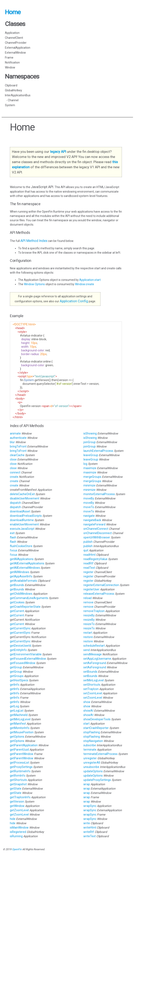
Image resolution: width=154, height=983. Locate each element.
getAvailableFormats (23, 580)
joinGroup (89, 442)
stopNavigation (93, 741)
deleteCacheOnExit (22, 494)
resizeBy (89, 615)
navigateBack (92, 520)
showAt (88, 710)
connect (15, 472)
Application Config (74, 301)
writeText (89, 836)
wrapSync (89, 806)
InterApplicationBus (17, 95)
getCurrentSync (20, 628)
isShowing (90, 433)
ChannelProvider (16, 42)
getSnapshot (18, 784)
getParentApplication (24, 745)
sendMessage (92, 654)
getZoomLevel (19, 810)
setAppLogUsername (97, 658)
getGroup (16, 667)
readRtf (88, 563)
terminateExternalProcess (100, 754)
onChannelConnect (95, 528)
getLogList (16, 710)
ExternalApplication (17, 47)
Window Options (35, 284)
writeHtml (89, 827)
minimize (89, 485)
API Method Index (33, 241)
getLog (14, 706)
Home (13, 12)
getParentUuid (19, 749)
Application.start (90, 279)
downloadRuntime (22, 520)
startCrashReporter (96, 728)
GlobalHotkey (13, 90)
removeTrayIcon (94, 611)
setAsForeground (94, 663)
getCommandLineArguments (29, 598)
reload (87, 598)
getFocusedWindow (22, 663)
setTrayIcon (91, 689)
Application (12, 32)
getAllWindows (19, 572)
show (86, 702)
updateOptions (93, 771)
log (85, 463)
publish (88, 541)
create (14, 476)
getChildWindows (21, 593)
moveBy (88, 498)
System (10, 105)
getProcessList (19, 762)
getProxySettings (21, 767)
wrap (86, 784)
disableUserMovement (24, 498)
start (86, 723)
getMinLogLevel (20, 719)
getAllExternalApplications (27, 563)
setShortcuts (91, 684)
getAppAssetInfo (21, 576)
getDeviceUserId (20, 645)
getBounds (17, 585)
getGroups (16, 676)
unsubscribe (91, 767)
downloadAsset (20, 511)
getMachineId (19, 715)
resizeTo (89, 624)
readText (89, 567)
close (13, 459)
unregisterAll (91, 762)
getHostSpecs (19, 680)
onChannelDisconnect (97, 533)
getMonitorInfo (19, 728)
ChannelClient (14, 37)
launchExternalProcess (98, 450)
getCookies (17, 602)
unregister (90, 758)
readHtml (89, 554)
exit (12, 533)
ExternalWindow (15, 52)
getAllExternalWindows (25, 567)
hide (12, 819)
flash (13, 537)
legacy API (58, 152)
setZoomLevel (92, 693)
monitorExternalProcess (99, 494)
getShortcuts (18, 780)
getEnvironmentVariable (26, 654)
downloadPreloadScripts (26, 515)
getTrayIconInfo (20, 797)
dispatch (15, 502)
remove (88, 602)
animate (15, 433)
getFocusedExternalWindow (28, 658)
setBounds (90, 671)
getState (15, 788)
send (86, 650)
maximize (89, 468)
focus (13, 550)
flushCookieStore (21, 546)
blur (12, 442)
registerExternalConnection (101, 585)
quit (85, 550)
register (88, 572)
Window (10, 67)
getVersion (17, 801)
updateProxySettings (97, 780)
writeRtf (88, 831)
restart (87, 632)
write (86, 823)
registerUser (91, 589)
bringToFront (18, 446)
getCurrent (17, 611)
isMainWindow (19, 827)
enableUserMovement (24, 524)
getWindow (17, 806)
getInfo (14, 684)
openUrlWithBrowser (96, 537)
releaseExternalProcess (98, 593)
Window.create (84, 284)
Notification (12, 62)
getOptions (17, 736)
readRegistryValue (95, 559)
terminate (89, 749)
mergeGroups (92, 476)
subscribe (89, 745)
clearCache (17, 455)
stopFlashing (91, 732)
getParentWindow (21, 754)
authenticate (18, 437)
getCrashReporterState (25, 606)
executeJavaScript (22, 528)
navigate (89, 515)
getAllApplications (22, 559)
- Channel (12, 100)
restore (88, 637)
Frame (9, 57)
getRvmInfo (17, 775)
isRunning (16, 836)
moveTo (88, 507)
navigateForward (94, 524)
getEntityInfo (18, 650)
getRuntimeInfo (20, 771)
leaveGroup (90, 455)
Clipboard (11, 85)
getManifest (18, 723)
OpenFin (17, 849)
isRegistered (18, 831)
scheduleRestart (94, 645)
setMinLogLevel (93, 680)
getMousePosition (22, 732)
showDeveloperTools (97, 719)
